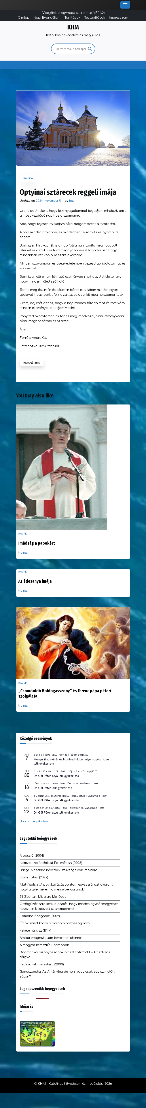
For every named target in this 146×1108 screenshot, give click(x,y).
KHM (73, 27)
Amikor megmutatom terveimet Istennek (51, 937)
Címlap (23, 17)
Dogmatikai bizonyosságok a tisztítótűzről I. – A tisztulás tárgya (65, 955)
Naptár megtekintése (34, 821)
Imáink (28, 178)
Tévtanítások (94, 17)
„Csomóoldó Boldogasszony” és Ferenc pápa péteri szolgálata (64, 693)
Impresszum (118, 17)
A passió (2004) (32, 855)
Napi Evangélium (47, 17)
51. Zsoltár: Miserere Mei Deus (43, 896)
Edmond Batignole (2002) (40, 916)
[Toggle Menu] (125, 5)
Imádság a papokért (36, 543)
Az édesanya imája (35, 581)
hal (71, 200)
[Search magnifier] (90, 49)
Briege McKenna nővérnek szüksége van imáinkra (58, 870)
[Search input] (71, 49)
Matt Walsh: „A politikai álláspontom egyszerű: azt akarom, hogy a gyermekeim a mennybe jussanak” (66, 887)
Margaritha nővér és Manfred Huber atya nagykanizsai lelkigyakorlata (72, 761)
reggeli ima (31, 362)
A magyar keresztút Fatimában (44, 945)
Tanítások (72, 17)
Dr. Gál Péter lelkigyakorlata (53, 788)
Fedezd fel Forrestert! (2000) (42, 964)
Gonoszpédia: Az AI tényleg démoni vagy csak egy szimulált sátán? (67, 974)
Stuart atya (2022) (34, 877)
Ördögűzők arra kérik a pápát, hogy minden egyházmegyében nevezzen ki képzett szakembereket (69, 906)
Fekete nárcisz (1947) (35, 930)
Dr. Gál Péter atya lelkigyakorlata (56, 776)
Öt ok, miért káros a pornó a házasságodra (55, 923)
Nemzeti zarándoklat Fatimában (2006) (51, 863)
